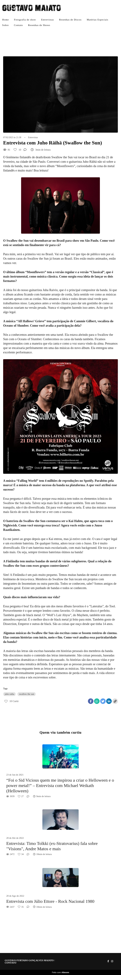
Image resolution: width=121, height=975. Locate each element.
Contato (18, 25)
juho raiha (9, 694)
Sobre (5, 25)
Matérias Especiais (97, 19)
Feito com (60, 972)
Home (5, 19)
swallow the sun (26, 694)
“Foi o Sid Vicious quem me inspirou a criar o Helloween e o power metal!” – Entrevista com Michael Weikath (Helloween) (60, 785)
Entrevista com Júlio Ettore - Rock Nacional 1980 (50, 901)
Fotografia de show (25, 19)
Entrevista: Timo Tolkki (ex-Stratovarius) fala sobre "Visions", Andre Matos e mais (52, 846)
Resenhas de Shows (39, 25)
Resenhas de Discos (70, 19)
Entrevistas (47, 19)
